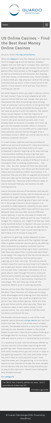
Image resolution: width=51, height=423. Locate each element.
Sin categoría (7, 376)
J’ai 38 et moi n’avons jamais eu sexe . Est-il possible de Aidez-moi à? (24, 384)
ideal (12, 59)
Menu (5, 24)
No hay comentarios (25, 54)
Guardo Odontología (17, 415)
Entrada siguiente (39, 389)
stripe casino (30, 320)
